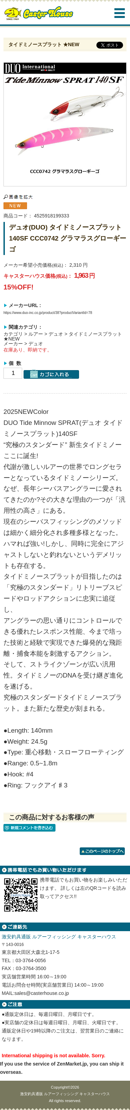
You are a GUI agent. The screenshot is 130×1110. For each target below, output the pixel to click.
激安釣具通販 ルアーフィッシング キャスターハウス (65, 1094)
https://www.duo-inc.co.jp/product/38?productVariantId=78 (47, 313)
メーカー (13, 343)
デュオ (56, 334)
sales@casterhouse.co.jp (42, 993)
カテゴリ (13, 334)
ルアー (35, 334)
